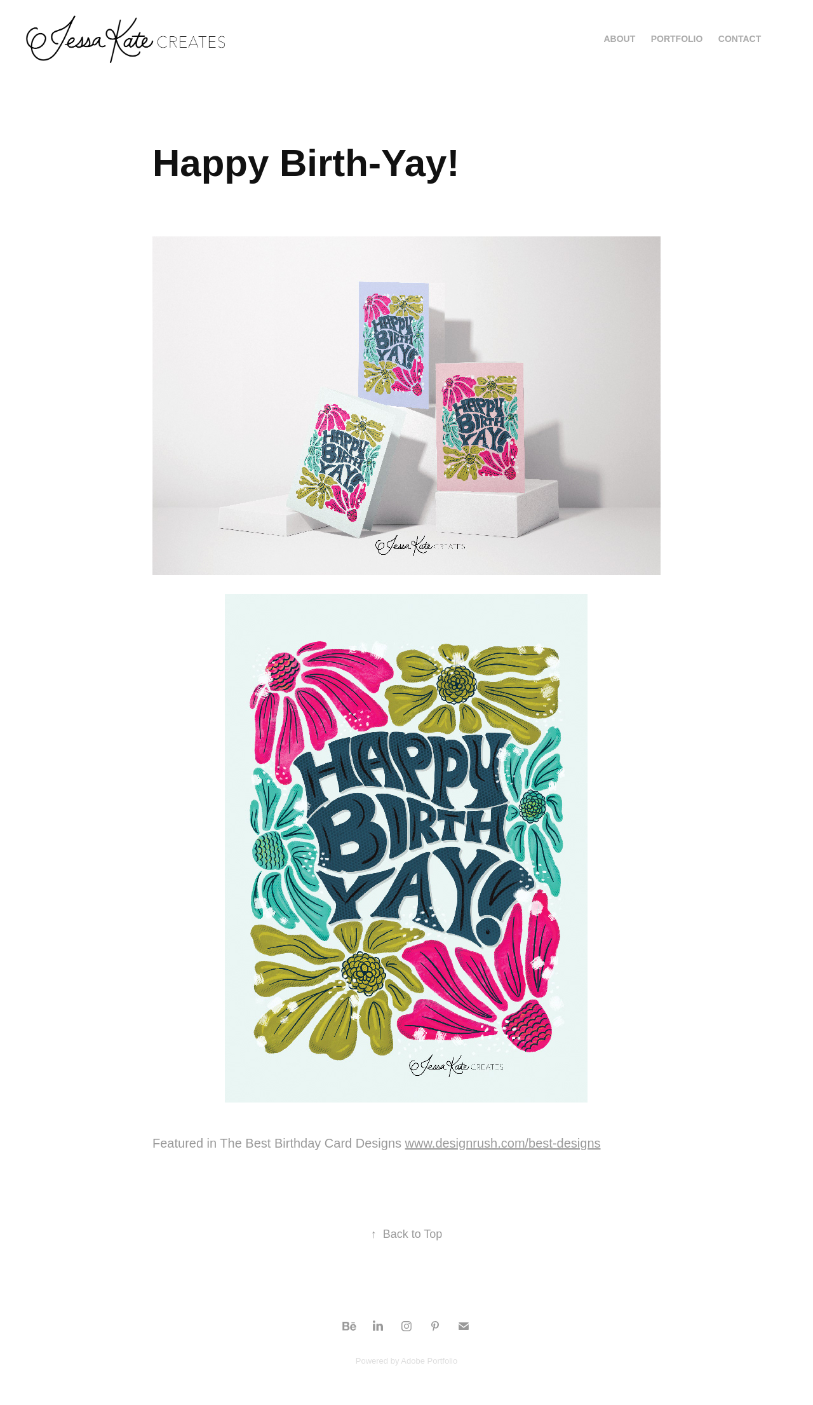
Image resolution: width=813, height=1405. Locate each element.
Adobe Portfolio (429, 1361)
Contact (739, 39)
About (619, 39)
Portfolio (677, 39)
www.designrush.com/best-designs (503, 1143)
